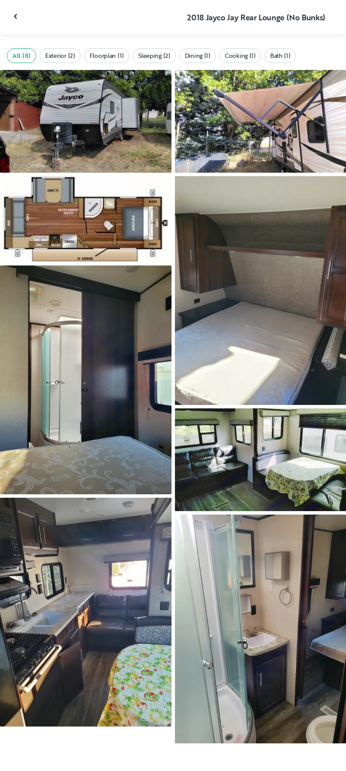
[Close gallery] (16, 16)
